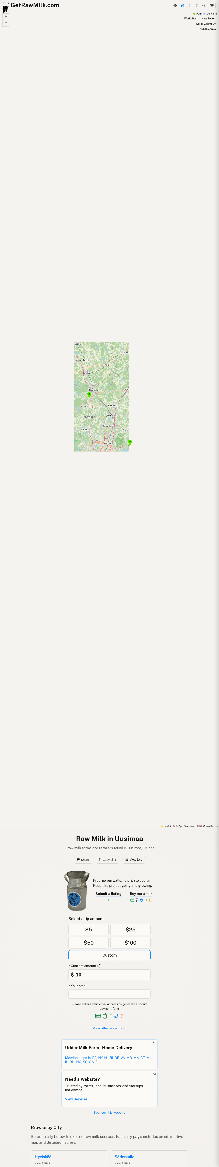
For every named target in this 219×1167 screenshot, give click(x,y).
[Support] (182, 5)
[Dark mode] (190, 5)
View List (134, 859)
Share (83, 859)
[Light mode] (203, 5)
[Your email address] (109, 994)
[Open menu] (212, 5)
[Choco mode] (197, 5)
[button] (129, 443)
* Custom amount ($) (85, 966)
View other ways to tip (109, 1028)
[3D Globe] (175, 5)
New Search (209, 18)
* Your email (77, 986)
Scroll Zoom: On (206, 23)
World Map (190, 18)
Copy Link (107, 859)
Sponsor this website (109, 1112)
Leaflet (166, 826)
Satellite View (208, 29)
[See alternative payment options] (116, 1015)
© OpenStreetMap (184, 826)
